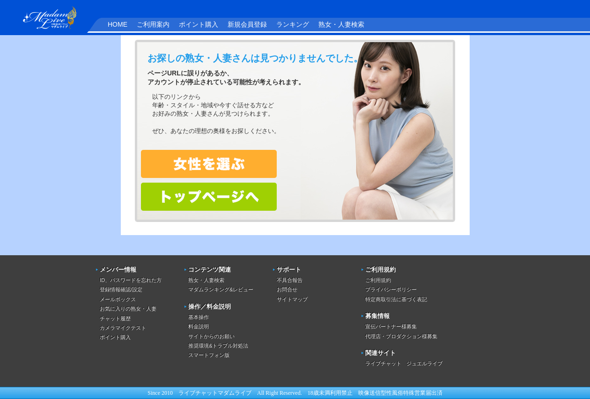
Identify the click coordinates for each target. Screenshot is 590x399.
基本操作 (198, 317)
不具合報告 (289, 280)
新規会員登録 (247, 24)
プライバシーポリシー (391, 289)
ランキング (292, 24)
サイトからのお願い (211, 336)
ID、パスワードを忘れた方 (131, 280)
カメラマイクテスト (123, 328)
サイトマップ (292, 299)
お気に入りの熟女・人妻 (128, 308)
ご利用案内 (153, 24)
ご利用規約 (378, 280)
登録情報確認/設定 (121, 289)
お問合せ (287, 289)
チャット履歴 (115, 318)
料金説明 (198, 326)
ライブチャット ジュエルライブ (403, 363)
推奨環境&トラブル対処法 (218, 345)
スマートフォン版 (208, 355)
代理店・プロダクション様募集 (401, 336)
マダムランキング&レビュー (220, 289)
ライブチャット (198, 393)
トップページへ (209, 197)
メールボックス (118, 299)
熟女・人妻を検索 (209, 164)
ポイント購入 (198, 24)
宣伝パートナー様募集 (391, 326)
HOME (117, 24)
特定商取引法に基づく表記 (396, 299)
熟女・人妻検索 (341, 24)
